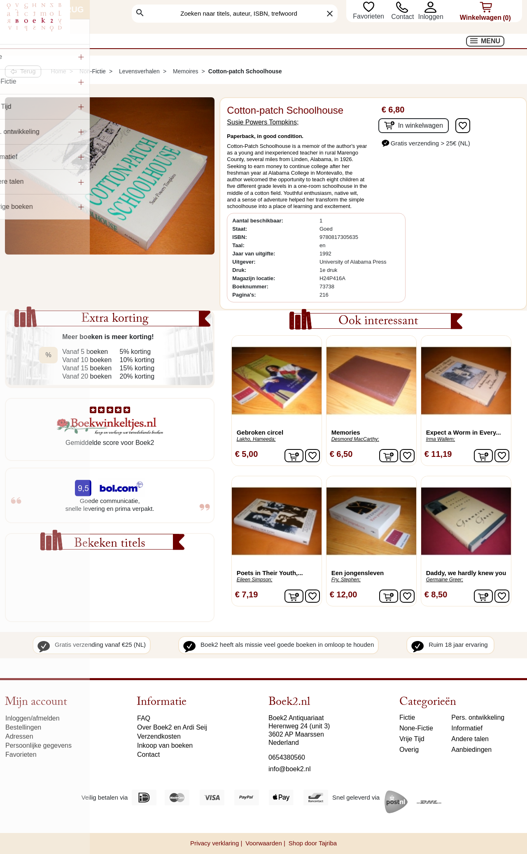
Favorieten (369, 16)
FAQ (143, 718)
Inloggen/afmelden (32, 718)
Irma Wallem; (440, 439)
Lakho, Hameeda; (256, 439)
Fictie (407, 717)
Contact (402, 16)
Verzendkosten (159, 736)
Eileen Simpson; (255, 580)
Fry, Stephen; (346, 580)
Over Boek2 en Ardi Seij (172, 727)
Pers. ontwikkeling (477, 717)
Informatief (467, 728)
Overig (409, 749)
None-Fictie (416, 728)
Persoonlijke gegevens (38, 745)
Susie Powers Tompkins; (262, 122)
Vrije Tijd (411, 738)
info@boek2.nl (289, 768)
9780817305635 (338, 237)
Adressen (19, 736)
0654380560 (286, 757)
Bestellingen (23, 727)
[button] (430, 7)
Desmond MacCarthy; (355, 439)
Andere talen (470, 738)
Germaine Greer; (444, 580)
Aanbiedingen (471, 749)
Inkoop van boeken (165, 745)
